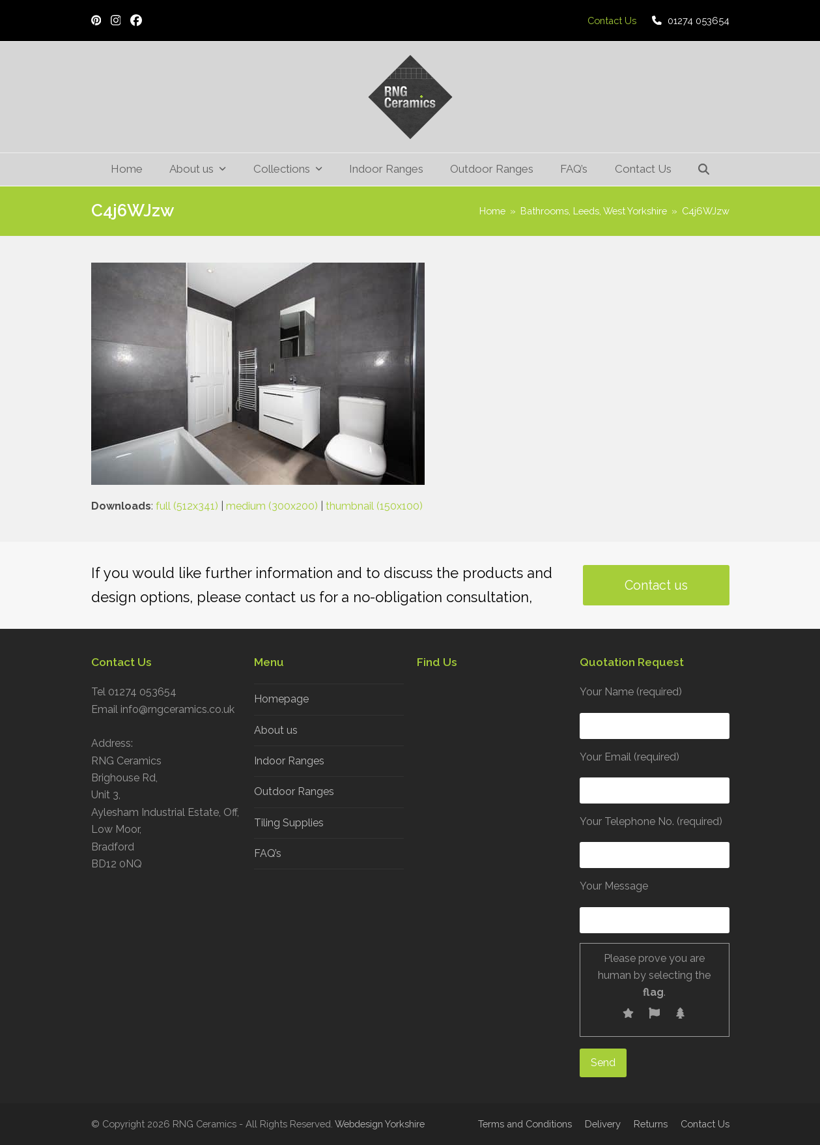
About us (276, 730)
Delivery (603, 1123)
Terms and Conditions (525, 1123)
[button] (703, 169)
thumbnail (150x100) (374, 506)
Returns (651, 1123)
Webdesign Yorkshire (380, 1123)
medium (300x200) (272, 506)
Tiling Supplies (289, 823)
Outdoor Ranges (294, 791)
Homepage (281, 699)
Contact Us (705, 1123)
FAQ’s (267, 853)
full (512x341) (187, 506)
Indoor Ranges (289, 761)
